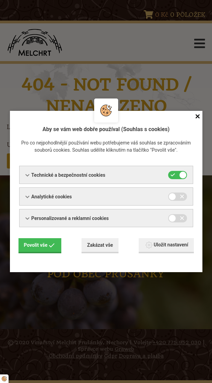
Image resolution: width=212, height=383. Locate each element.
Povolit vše (39, 245)
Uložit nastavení (167, 245)
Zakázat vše (100, 245)
